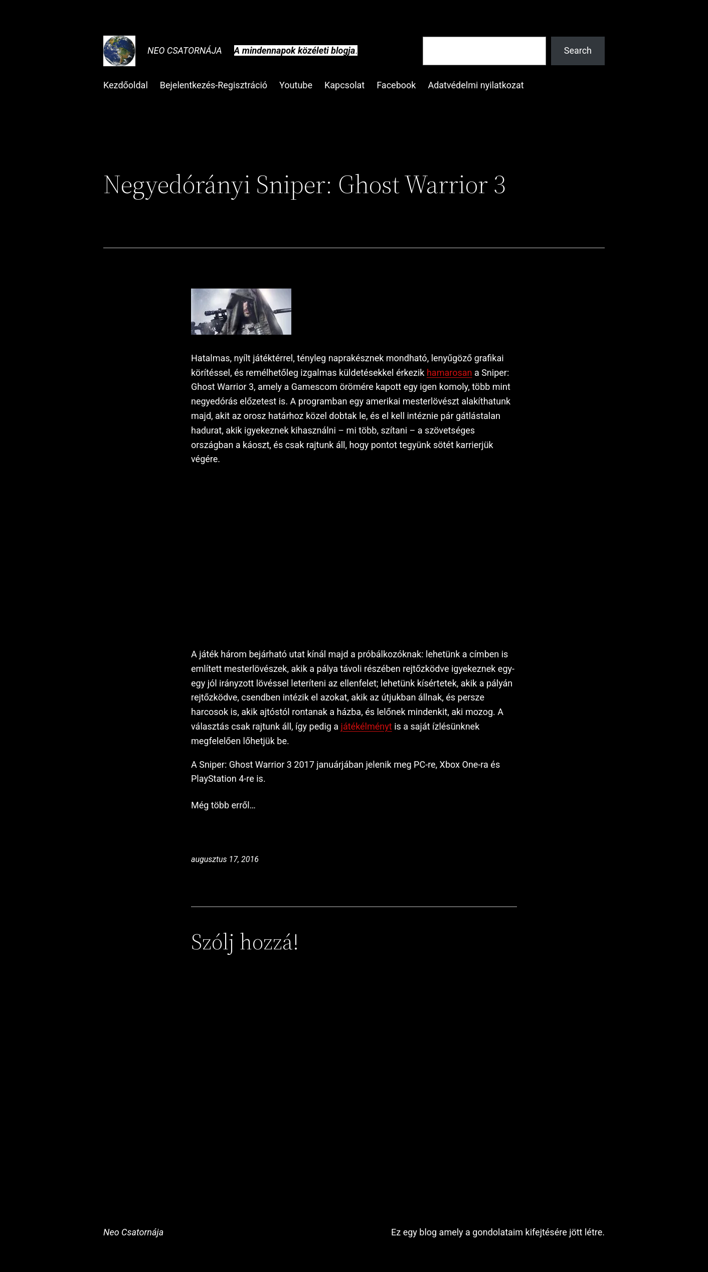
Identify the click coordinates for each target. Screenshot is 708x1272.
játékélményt (366, 726)
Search (578, 50)
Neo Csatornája (184, 50)
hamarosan (449, 372)
